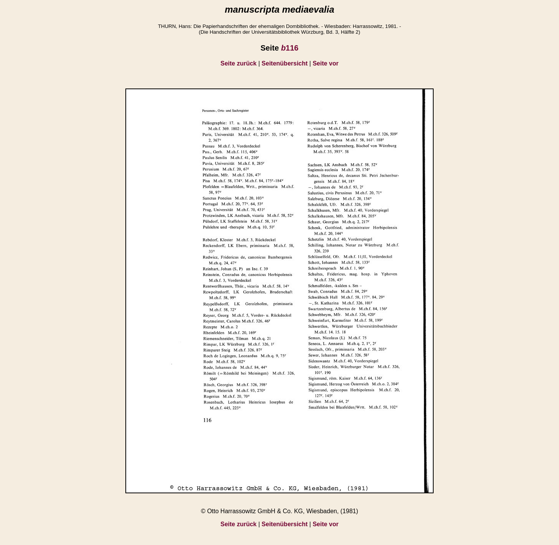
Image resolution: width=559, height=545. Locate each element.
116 (290, 48)
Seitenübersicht (284, 63)
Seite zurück (238, 63)
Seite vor (325, 63)
